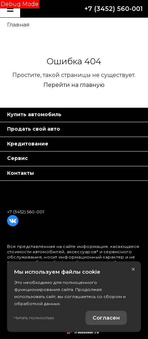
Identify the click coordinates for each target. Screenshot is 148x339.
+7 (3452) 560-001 (113, 9)
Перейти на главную (74, 85)
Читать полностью (34, 317)
